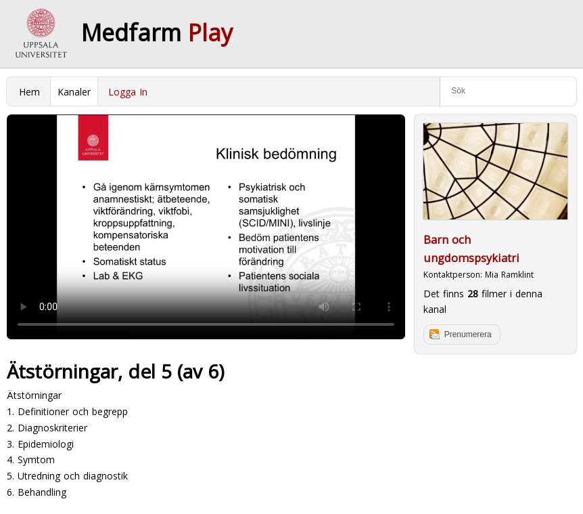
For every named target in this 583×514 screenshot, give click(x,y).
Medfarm (157, 32)
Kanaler (74, 91)
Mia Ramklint (509, 274)
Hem (29, 91)
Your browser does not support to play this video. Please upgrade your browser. (206, 226)
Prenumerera (468, 334)
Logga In (127, 91)
